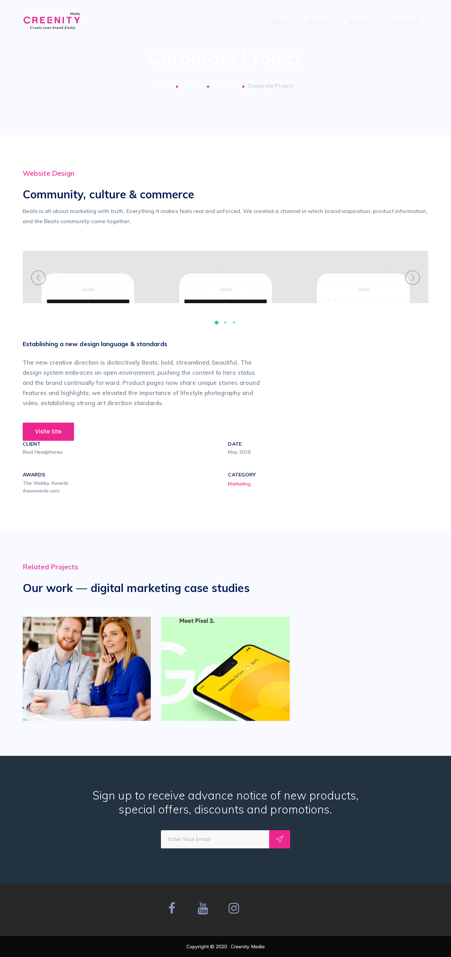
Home (165, 85)
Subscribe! (279, 839)
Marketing (226, 85)
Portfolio (193, 85)
